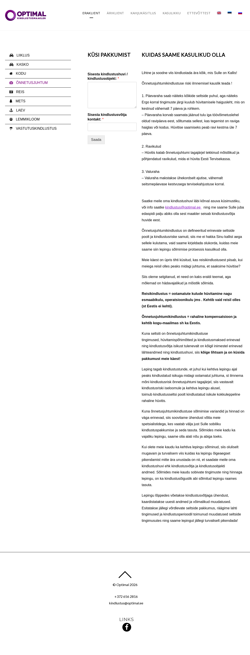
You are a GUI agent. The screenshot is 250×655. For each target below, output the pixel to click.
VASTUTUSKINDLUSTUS (33, 128)
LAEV (17, 110)
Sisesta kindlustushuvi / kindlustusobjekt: (108, 76)
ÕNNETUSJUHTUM (28, 83)
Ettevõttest (198, 13)
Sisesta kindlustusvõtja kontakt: (107, 117)
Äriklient (115, 13)
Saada (96, 140)
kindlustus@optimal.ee (183, 207)
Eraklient (91, 13)
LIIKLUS (19, 55)
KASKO (19, 64)
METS (17, 101)
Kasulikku (172, 13)
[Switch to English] (219, 13)
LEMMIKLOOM (24, 119)
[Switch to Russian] (240, 13)
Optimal (122, 584)
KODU (17, 73)
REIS (16, 92)
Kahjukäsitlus (143, 13)
